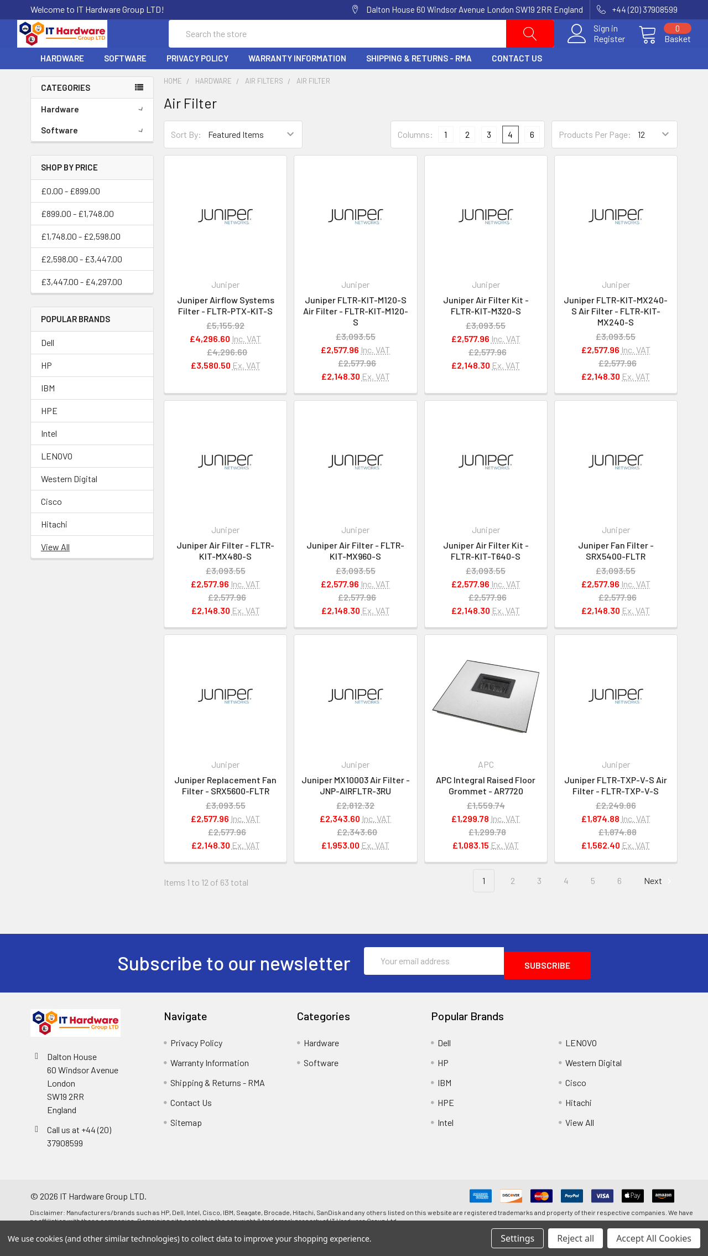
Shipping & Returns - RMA (419, 85)
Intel (49, 459)
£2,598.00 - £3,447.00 (81, 285)
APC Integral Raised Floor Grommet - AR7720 (485, 811)
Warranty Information (297, 85)
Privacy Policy (197, 85)
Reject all (575, 1238)
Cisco (51, 527)
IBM (48, 414)
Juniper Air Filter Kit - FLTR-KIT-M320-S (486, 332)
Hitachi (54, 550)
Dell (47, 368)
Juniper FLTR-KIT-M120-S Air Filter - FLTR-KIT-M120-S (355, 337)
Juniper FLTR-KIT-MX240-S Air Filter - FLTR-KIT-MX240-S (616, 337)
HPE (49, 436)
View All (55, 572)
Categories (65, 113)
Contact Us (517, 85)
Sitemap (186, 1144)
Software (125, 85)
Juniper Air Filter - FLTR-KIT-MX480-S (225, 577)
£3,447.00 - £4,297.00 (81, 307)
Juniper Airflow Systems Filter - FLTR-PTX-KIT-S (225, 332)
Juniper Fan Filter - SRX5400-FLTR (616, 577)
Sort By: (186, 161)
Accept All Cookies (653, 1238)
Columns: (415, 160)
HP (46, 391)
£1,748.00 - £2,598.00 (81, 262)
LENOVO (56, 482)
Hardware (62, 85)
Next (659, 907)
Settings (517, 1238)
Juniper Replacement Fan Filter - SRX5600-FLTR (225, 811)
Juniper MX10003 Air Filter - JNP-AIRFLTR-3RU (355, 811)
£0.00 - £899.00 (70, 216)
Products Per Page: (595, 161)
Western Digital (69, 504)
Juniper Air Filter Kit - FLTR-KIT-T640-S (486, 577)
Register (596, 52)
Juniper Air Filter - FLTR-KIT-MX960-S (355, 577)
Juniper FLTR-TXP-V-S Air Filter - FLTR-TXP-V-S (615, 811)
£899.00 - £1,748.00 (77, 239)
